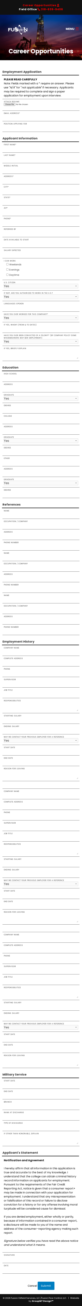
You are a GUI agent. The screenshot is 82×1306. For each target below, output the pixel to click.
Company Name (41, 650)
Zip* (41, 210)
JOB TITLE (41, 835)
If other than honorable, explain (41, 1138)
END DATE (41, 903)
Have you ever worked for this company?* (41, 316)
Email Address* (41, 115)
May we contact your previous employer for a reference (41, 739)
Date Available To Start (41, 242)
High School (41, 376)
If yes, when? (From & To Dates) (41, 327)
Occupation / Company (41, 523)
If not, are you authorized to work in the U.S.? (41, 295)
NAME (41, 597)
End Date (41, 760)
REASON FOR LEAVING (41, 916)
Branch (41, 1104)
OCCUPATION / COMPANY (41, 565)
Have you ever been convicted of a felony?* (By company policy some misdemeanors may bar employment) (41, 339)
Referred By (41, 231)
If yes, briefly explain (41, 353)
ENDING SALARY (41, 872)
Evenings (12, 269)
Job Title (41, 692)
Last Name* (41, 157)
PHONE (41, 814)
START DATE (41, 893)
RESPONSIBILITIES (41, 848)
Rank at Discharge (41, 1114)
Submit (46, 1286)
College (41, 418)
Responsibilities (41, 705)
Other (41, 460)
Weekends (13, 264)
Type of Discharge (41, 1125)
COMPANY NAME (41, 793)
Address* (41, 178)
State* (41, 199)
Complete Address (41, 660)
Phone (41, 671)
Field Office (41, 9)
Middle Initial (41, 168)
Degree (41, 407)
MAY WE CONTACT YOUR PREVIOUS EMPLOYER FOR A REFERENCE (41, 882)
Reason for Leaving (41, 773)
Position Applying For (41, 126)
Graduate (41, 397)
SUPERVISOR (41, 825)
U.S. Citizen (41, 284)
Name (41, 513)
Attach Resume (41, 103)
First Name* (41, 146)
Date (41, 1267)
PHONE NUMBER (41, 629)
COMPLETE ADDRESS (41, 804)
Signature (41, 1257)
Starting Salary (41, 718)
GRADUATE (41, 439)
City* (41, 189)
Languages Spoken (41, 305)
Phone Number (41, 544)
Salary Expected (41, 252)
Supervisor (41, 681)
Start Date (41, 749)
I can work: (10, 261)
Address (41, 386)
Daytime (12, 275)
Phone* (41, 220)
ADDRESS (41, 576)
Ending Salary (41, 728)
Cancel (32, 1286)
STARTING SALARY (41, 861)
